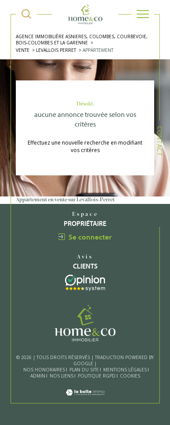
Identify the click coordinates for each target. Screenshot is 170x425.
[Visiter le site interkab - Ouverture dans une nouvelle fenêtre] (85, 283)
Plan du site (84, 370)
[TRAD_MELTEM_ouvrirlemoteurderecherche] (26, 14)
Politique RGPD (97, 376)
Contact (160, 141)
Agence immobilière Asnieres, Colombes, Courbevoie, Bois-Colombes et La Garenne (82, 39)
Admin (37, 376)
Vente (22, 50)
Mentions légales (125, 370)
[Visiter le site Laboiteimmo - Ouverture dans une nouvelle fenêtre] (85, 399)
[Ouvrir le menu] (142, 14)
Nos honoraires (44, 370)
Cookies (130, 376)
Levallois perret (56, 50)
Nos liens (61, 376)
